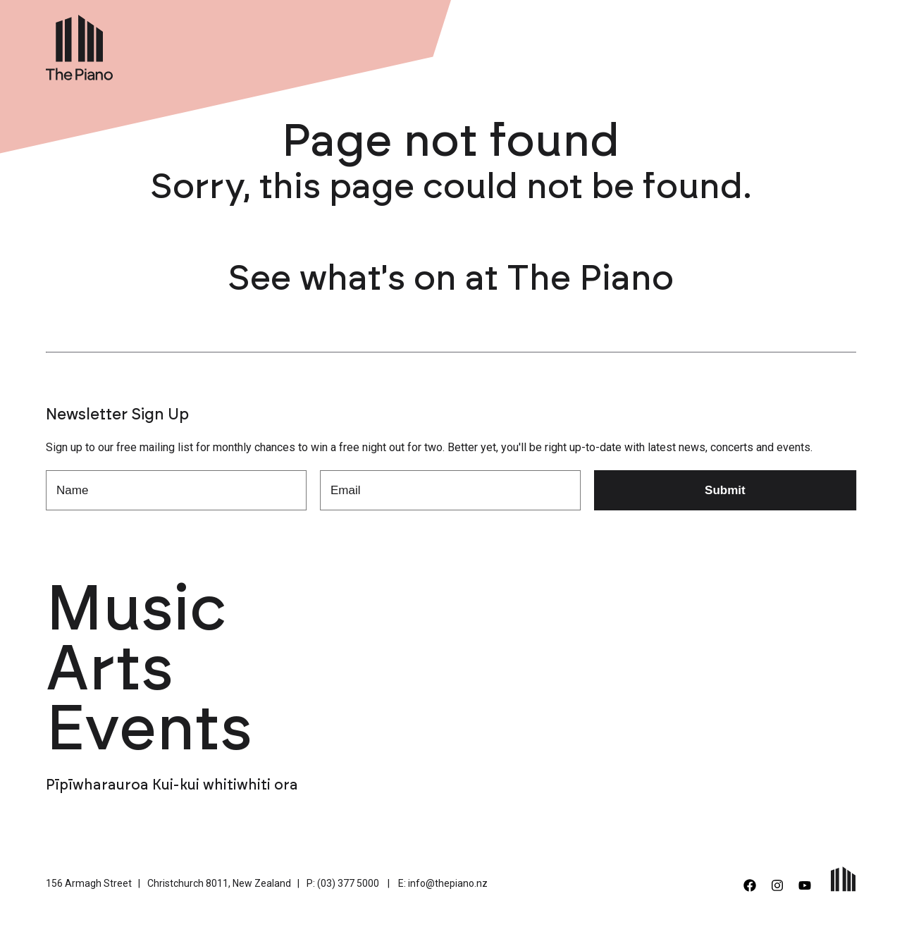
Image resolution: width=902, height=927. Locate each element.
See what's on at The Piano (451, 279)
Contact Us (793, 44)
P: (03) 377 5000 (343, 883)
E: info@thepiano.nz (443, 883)
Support (718, 44)
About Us (648, 44)
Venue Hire (571, 44)
